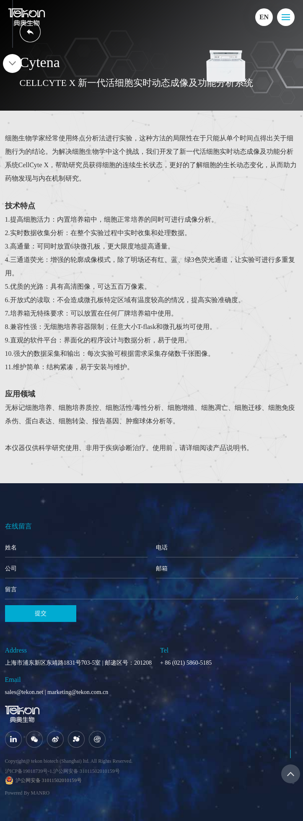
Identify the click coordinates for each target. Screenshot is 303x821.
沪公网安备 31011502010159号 (86, 771)
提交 (41, 613)
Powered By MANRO (27, 793)
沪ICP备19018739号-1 (28, 771)
